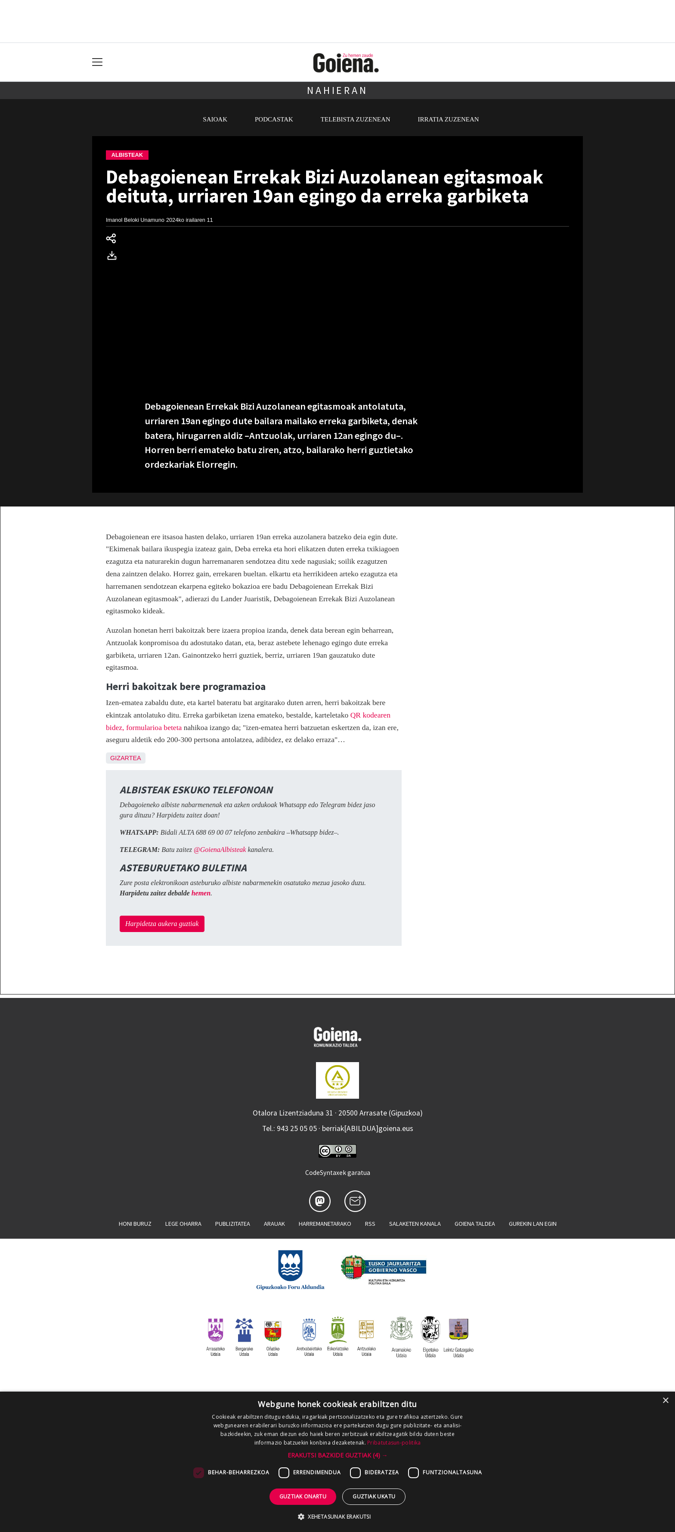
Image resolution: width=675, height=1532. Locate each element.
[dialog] (337, 1462)
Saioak (215, 119)
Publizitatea (232, 1223)
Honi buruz (135, 1223)
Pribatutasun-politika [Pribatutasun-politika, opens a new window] (394, 1442)
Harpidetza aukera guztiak (162, 923)
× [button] (665, 1401)
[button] (338, 1455)
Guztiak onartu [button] (303, 1496)
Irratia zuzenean (448, 119)
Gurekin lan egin (533, 1223)
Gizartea (125, 758)
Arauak (274, 1223)
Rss (370, 1223)
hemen (201, 893)
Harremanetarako (325, 1223)
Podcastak (274, 119)
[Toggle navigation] (97, 62)
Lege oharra (183, 1223)
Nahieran (337, 90)
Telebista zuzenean (355, 119)
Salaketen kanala (415, 1223)
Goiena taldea (475, 1223)
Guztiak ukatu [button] (374, 1496)
